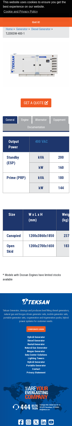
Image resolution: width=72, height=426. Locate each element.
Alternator (41, 120)
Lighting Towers (36, 358)
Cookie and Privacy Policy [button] (21, 11)
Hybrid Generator (36, 337)
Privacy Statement (36, 372)
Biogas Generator (36, 351)
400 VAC (41, 141)
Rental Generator (36, 344)
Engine (25, 120)
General (10, 120)
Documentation (36, 127)
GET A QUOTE (36, 103)
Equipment (59, 120)
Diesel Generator (36, 340)
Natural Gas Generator (36, 347)
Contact (36, 369)
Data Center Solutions (36, 354)
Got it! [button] (36, 22)
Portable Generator (36, 365)
